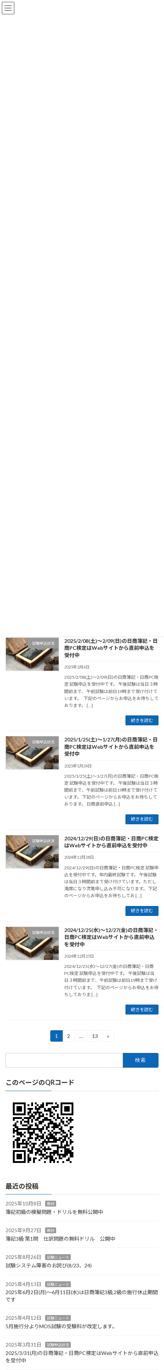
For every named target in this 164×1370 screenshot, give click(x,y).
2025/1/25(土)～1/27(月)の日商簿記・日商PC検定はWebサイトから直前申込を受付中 (111, 746)
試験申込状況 (58, 1345)
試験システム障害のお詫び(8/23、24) (49, 1265)
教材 (50, 1203)
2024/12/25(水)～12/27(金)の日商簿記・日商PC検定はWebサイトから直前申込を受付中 (111, 937)
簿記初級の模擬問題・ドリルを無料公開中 (54, 1212)
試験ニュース (58, 1257)
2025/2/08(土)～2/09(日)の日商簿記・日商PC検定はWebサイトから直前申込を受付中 (111, 648)
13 (95, 1037)
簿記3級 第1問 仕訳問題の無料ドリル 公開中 (60, 1238)
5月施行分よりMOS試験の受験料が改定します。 (61, 1326)
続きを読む (142, 720)
